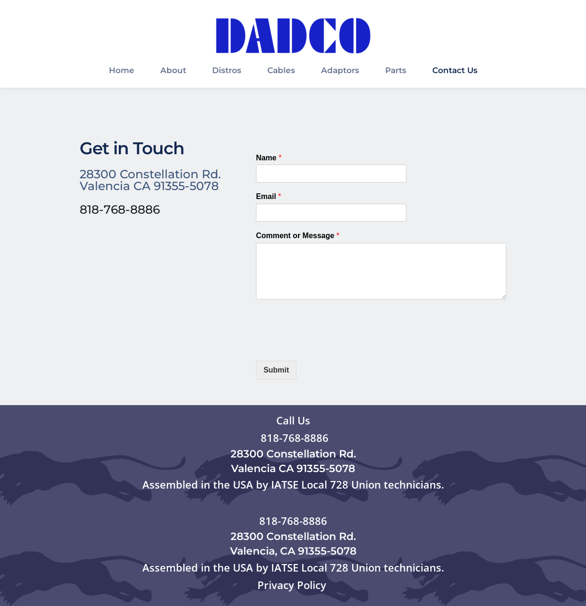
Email (268, 196)
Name (268, 158)
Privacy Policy (293, 585)
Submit (276, 370)
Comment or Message (297, 236)
